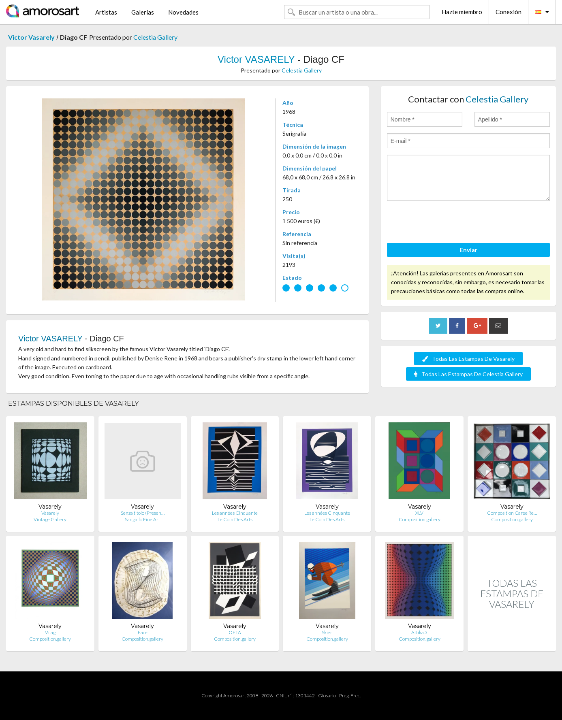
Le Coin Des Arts (235, 519)
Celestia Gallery (155, 37)
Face (142, 632)
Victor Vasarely (31, 37)
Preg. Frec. (350, 695)
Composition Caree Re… (512, 513)
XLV (419, 513)
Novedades (183, 12)
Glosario (327, 695)
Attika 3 (419, 632)
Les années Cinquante (235, 513)
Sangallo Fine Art (142, 519)
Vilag (50, 632)
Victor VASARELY (256, 59)
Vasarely (50, 513)
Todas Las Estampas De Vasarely (468, 358)
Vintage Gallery (50, 519)
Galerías (142, 12)
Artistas (106, 12)
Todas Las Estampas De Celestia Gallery (468, 374)
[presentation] (448, 223)
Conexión (508, 11)
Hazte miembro (462, 11)
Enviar (468, 249)
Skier (327, 632)
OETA (235, 632)
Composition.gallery (419, 519)
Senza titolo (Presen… (143, 513)
